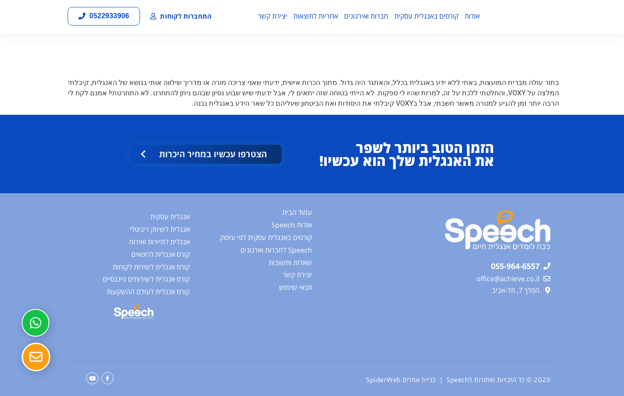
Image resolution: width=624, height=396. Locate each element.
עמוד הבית (297, 212)
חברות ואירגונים (366, 16)
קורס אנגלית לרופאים (160, 254)
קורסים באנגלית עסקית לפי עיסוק (266, 237)
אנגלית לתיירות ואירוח (159, 242)
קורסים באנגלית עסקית (426, 16)
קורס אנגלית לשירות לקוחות (151, 267)
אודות (472, 16)
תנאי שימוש (295, 287)
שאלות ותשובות (290, 262)
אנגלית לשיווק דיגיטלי (160, 229)
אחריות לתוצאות (315, 16)
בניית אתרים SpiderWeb (401, 379)
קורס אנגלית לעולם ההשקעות (148, 291)
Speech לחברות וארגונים (276, 250)
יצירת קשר (272, 16)
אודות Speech (291, 225)
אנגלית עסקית (170, 216)
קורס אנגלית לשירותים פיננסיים (146, 279)
